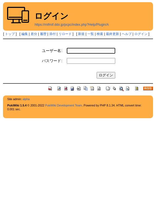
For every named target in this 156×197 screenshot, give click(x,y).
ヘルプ (127, 34)
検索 (100, 34)
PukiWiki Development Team (63, 105)
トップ (10, 34)
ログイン (141, 34)
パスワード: (52, 61)
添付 (52, 34)
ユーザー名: (52, 50)
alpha (26, 99)
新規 (81, 34)
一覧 (90, 34)
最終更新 (112, 34)
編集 (24, 34)
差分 (34, 34)
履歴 (43, 34)
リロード (65, 34)
